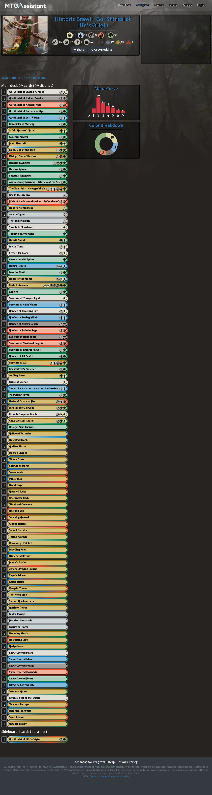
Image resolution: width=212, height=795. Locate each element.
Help (111, 762)
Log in (201, 5)
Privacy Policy (127, 762)
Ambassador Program (90, 762)
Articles (187, 5)
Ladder (173, 5)
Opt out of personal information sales (109, 776)
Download (124, 5)
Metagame (142, 5)
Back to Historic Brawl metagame (23, 77)
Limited (158, 5)
